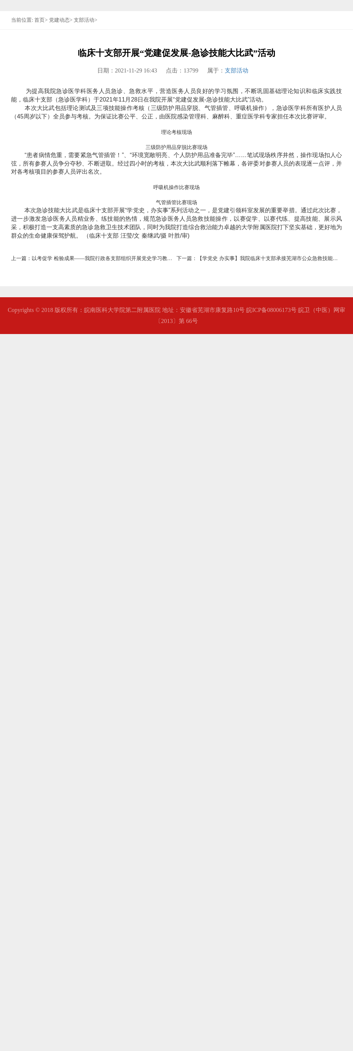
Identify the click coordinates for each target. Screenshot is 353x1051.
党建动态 (59, 148)
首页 (39, 148)
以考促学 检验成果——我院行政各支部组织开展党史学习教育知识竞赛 (112, 975)
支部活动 (84, 148)
